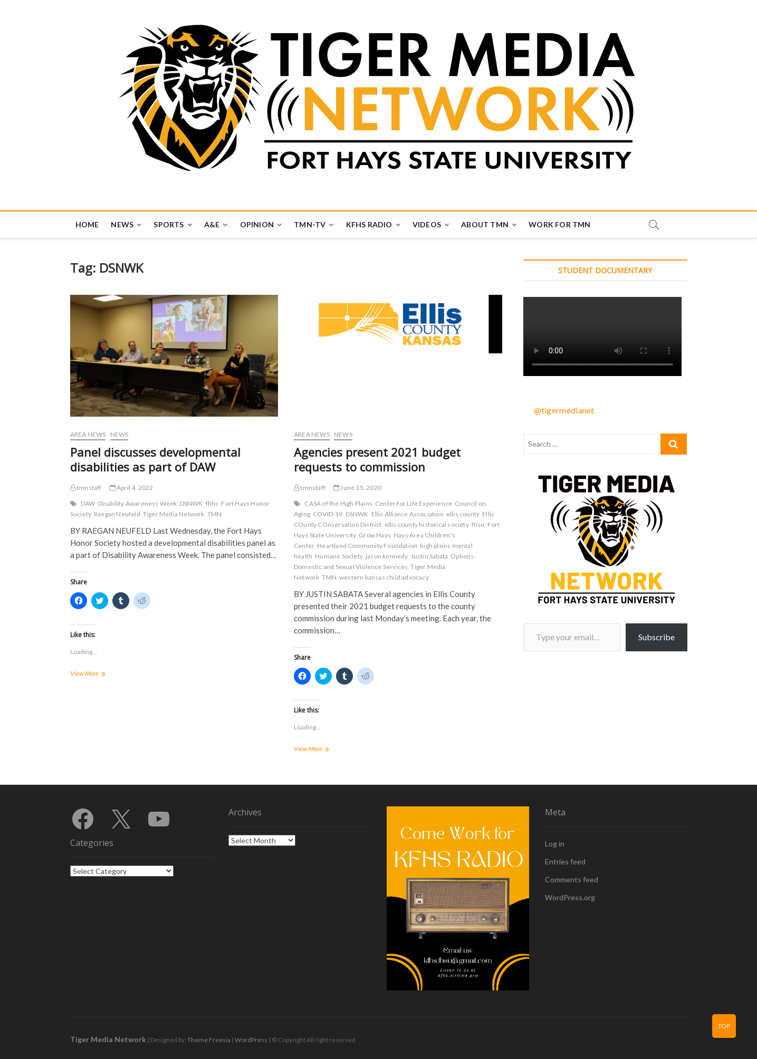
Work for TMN (559, 224)
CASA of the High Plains (338, 503)
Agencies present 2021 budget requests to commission (377, 459)
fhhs (212, 503)
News (122, 224)
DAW (88, 503)
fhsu (478, 524)
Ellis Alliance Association (407, 514)
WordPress (251, 1040)
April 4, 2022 (132, 488)
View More (103, 674)
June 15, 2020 (357, 488)
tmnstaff (86, 488)
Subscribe (656, 637)
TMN (214, 514)
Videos (427, 224)
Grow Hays (375, 535)
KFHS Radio (369, 224)
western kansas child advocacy (384, 577)
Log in (554, 843)
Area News (88, 434)
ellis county (463, 514)
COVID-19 (328, 514)
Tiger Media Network (174, 514)
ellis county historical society (427, 524)
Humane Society (339, 556)
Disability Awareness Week (137, 503)
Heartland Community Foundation (367, 546)
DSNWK (191, 503)
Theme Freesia (209, 1040)
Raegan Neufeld (117, 514)
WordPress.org (570, 897)
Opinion (257, 224)
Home (87, 224)
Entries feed (565, 861)
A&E (212, 224)
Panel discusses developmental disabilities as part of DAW (155, 459)
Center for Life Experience (413, 503)
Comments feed (571, 879)
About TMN (485, 224)
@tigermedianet (564, 410)
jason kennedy (387, 556)
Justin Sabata (429, 556)
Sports (169, 224)
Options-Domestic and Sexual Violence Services (385, 561)
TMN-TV (309, 224)
